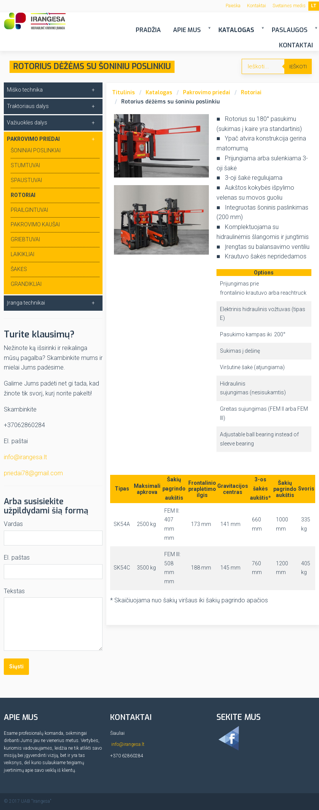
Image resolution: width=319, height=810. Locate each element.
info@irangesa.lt (25, 457)
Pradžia (148, 30)
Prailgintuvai (29, 210)
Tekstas (14, 591)
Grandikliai (26, 284)
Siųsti (16, 666)
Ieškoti (298, 66)
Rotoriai (251, 92)
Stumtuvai (25, 165)
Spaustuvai (26, 180)
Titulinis (123, 92)
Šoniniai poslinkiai (36, 150)
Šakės (19, 269)
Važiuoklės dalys (27, 122)
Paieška (233, 5)
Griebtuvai (25, 239)
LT (313, 5)
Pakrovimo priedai (206, 92)
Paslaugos (290, 30)
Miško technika (25, 90)
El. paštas (17, 557)
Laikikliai (22, 254)
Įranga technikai (26, 303)
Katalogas (236, 30)
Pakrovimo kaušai (35, 224)
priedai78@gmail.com (33, 473)
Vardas (13, 524)
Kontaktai (256, 5)
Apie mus (187, 30)
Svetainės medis (289, 5)
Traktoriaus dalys (28, 106)
